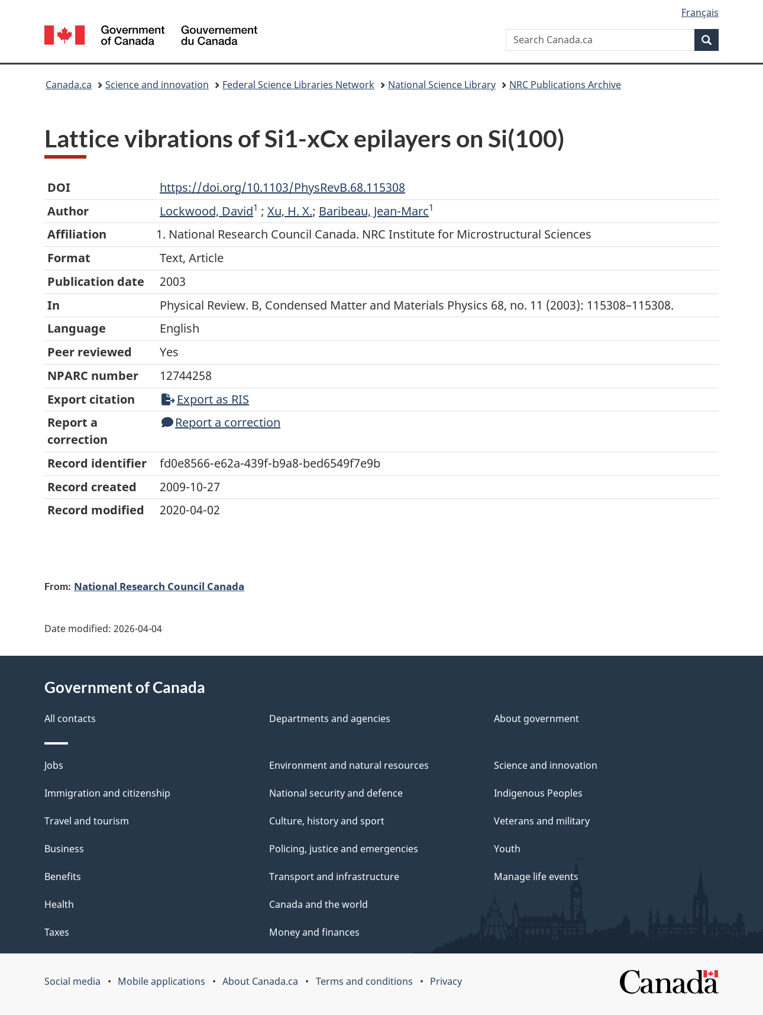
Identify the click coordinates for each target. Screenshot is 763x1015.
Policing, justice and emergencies (343, 848)
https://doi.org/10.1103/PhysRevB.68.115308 (282, 187)
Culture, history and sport (326, 820)
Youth (507, 848)
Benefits (62, 876)
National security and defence (336, 793)
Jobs (53, 765)
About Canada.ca (260, 981)
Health (59, 904)
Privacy (446, 981)
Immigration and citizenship (107, 793)
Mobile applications (161, 981)
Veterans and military (542, 820)
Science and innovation (157, 84)
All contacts (70, 718)
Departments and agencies (329, 718)
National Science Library (442, 84)
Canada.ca (69, 84)
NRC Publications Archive (565, 84)
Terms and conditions (364, 981)
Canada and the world (318, 904)
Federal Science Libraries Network (298, 84)
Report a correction (220, 422)
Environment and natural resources (349, 765)
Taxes (56, 932)
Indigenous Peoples (538, 793)
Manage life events (536, 876)
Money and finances (314, 932)
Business (64, 848)
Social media (72, 981)
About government (536, 718)
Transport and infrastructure (334, 876)
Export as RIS (205, 399)
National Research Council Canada (159, 586)
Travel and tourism (86, 820)
